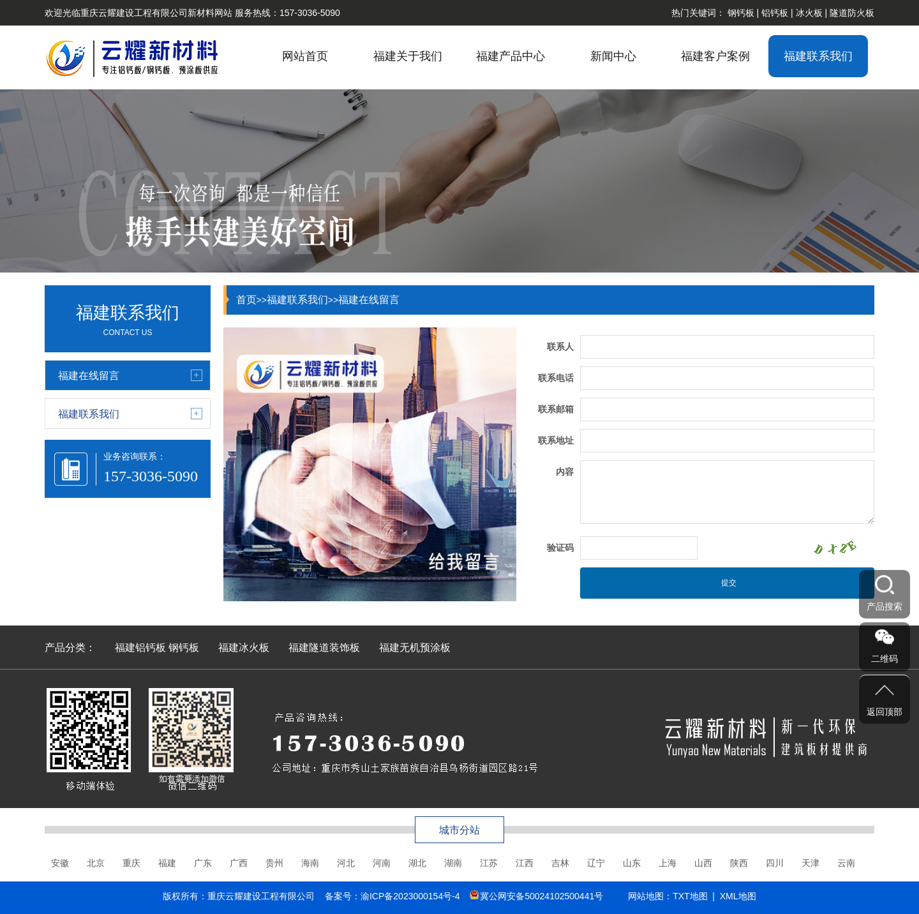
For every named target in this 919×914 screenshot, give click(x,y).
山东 (632, 863)
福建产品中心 (510, 56)
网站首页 (305, 56)
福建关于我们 (407, 56)
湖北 (417, 863)
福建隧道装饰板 (324, 647)
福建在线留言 (369, 299)
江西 (525, 863)
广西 (239, 863)
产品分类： (70, 647)
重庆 (131, 863)
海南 (310, 863)
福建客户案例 (715, 56)
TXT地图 (690, 896)
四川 (775, 863)
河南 (382, 863)
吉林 (560, 863)
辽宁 (596, 863)
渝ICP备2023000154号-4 (410, 896)
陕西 (739, 863)
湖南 (453, 863)
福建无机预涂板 (415, 647)
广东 (203, 863)
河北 (346, 863)
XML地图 (738, 896)
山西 (703, 863)
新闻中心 (613, 56)
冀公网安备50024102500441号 (541, 896)
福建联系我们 (818, 56)
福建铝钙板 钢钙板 (157, 647)
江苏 (489, 863)
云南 (846, 863)
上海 (667, 863)
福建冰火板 (243, 647)
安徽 (60, 863)
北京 (96, 863)
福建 (167, 863)
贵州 (274, 863)
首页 (246, 299)
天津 (810, 863)
